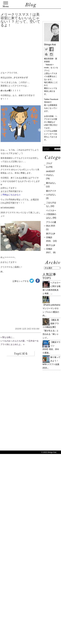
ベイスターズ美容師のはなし (51, 214)
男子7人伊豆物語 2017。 (50, 249)
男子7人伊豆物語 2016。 (50, 237)
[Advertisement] (29, 50)
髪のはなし (51, 183)
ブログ (49, 163)
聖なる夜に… (8, 337)
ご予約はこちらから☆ (11, 195)
